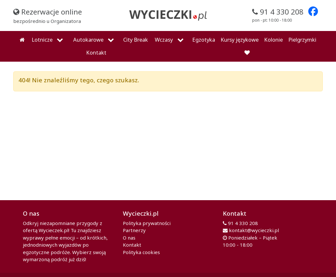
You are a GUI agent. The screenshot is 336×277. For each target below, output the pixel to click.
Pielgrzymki (302, 39)
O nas (129, 237)
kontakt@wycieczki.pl (254, 230)
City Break (135, 39)
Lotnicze (42, 39)
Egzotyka (203, 39)
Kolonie (273, 39)
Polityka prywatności (147, 223)
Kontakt (96, 52)
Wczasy (164, 39)
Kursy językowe (240, 39)
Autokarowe (88, 39)
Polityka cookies (141, 252)
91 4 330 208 (243, 223)
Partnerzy (134, 230)
